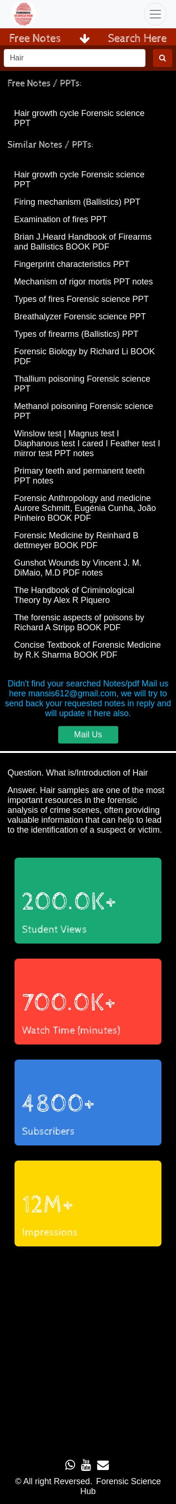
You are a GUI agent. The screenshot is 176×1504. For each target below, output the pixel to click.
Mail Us (88, 734)
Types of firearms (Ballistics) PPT (76, 334)
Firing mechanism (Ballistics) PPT (77, 202)
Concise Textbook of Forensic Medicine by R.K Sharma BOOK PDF (87, 650)
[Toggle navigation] (155, 14)
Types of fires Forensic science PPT (81, 299)
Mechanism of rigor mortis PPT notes (83, 281)
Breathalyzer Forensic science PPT (80, 316)
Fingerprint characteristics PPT (72, 264)
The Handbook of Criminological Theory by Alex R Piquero (74, 595)
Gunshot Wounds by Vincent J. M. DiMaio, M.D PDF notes (77, 567)
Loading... (88, 1348)
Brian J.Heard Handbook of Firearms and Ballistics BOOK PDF (83, 241)
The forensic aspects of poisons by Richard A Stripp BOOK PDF (79, 622)
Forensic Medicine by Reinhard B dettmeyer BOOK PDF (76, 540)
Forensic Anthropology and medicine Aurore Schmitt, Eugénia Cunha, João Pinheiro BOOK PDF (85, 508)
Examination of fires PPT (60, 219)
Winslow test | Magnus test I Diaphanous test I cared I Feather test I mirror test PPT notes (87, 443)
